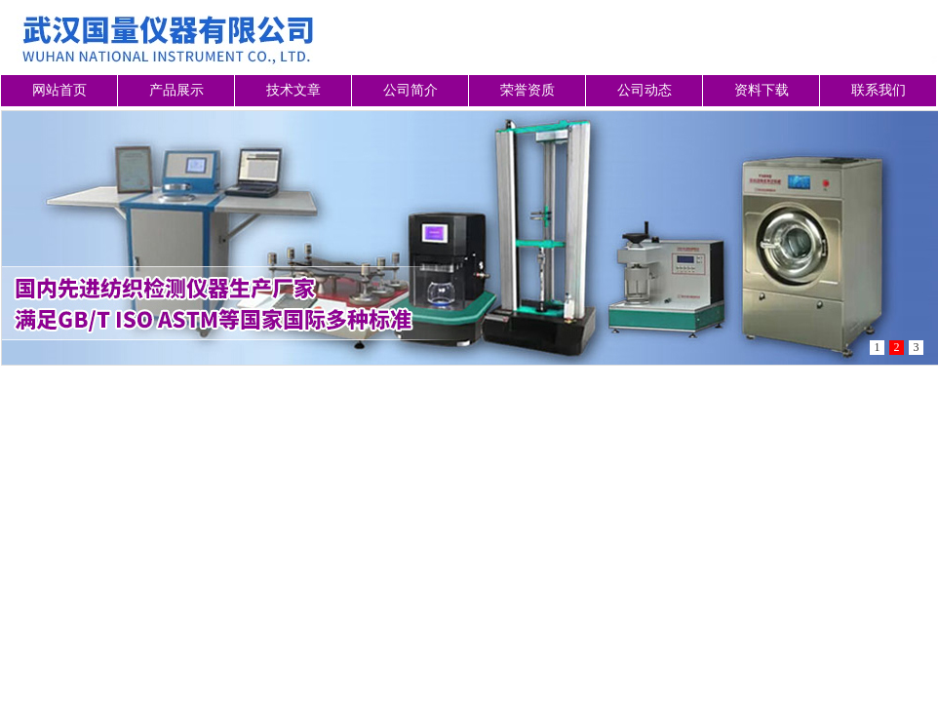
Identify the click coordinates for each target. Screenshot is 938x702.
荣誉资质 (527, 90)
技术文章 (293, 90)
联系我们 (878, 90)
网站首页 (59, 90)
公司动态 (644, 90)
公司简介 (410, 90)
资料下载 (761, 90)
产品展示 (176, 90)
